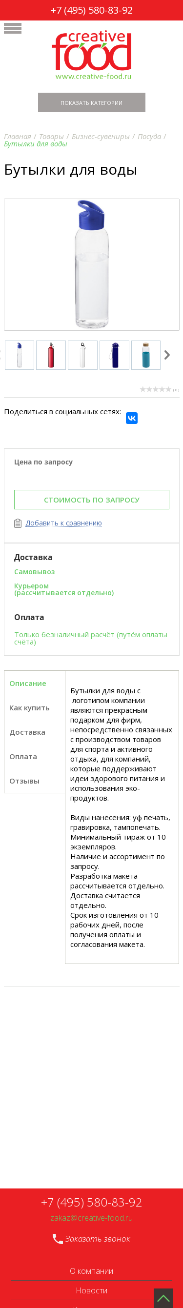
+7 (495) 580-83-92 (92, 10)
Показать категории (91, 102)
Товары (51, 136)
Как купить (29, 707)
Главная (17, 136)
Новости (91, 1290)
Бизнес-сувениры (101, 136)
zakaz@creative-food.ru (91, 1218)
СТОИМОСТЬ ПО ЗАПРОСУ (92, 499)
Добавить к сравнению (63, 523)
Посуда (149, 136)
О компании (91, 1271)
